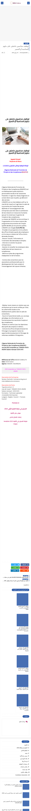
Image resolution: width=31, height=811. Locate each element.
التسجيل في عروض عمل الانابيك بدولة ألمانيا (23, 646)
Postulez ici (15, 403)
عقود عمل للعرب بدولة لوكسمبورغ (14, 755)
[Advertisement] (15, 24)
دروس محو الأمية (23, 693)
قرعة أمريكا (24, 699)
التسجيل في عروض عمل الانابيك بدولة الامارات (9, 646)
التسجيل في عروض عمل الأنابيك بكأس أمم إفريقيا (22, 625)
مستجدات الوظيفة (23, 701)
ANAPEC (24, 172)
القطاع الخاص (24, 688)
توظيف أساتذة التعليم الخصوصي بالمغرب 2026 (23, 605)
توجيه (26, 690)
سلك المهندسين (23, 696)
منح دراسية (24, 707)
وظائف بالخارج (24, 709)
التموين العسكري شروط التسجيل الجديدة (12, 763)
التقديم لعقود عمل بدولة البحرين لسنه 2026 (12, 730)
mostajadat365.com (9, 807)
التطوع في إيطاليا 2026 (22, 685)
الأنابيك (26, 43)
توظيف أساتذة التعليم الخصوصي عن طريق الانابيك (9, 625)
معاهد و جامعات (23, 704)
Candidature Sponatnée (21, 712)
